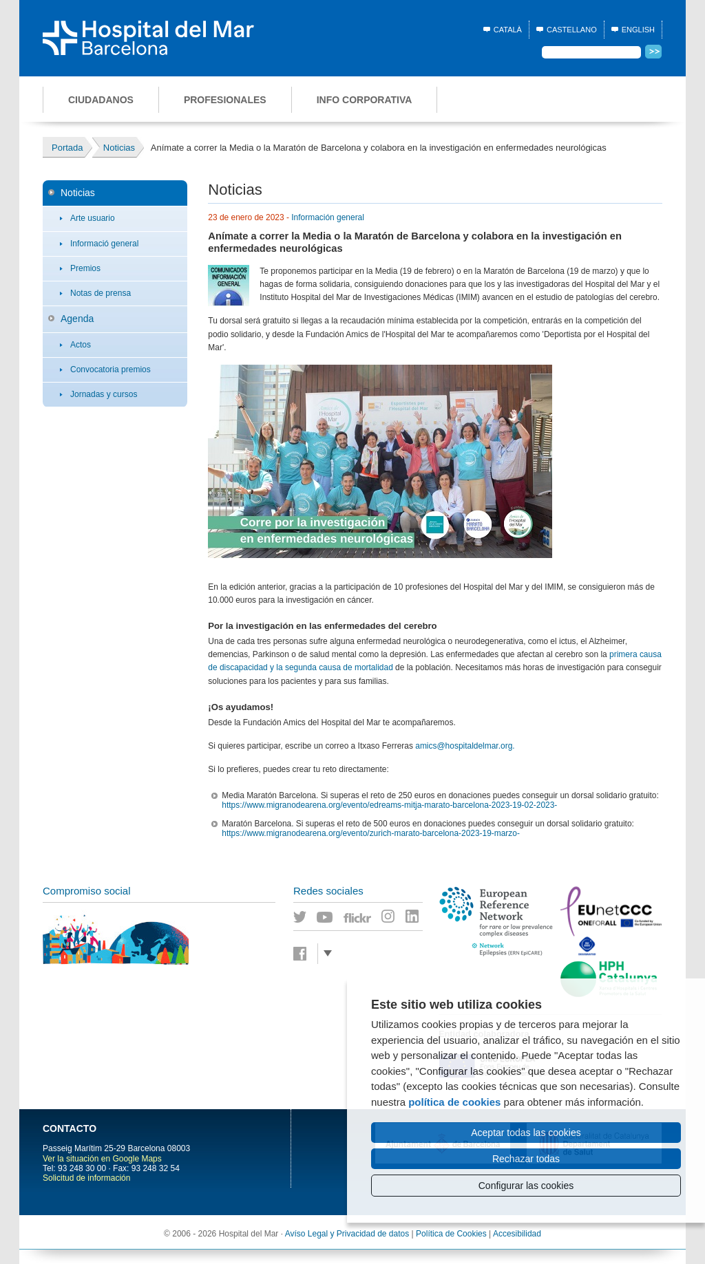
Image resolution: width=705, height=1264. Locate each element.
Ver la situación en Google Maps (102, 1159)
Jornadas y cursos (103, 394)
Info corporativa (364, 99)
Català (508, 29)
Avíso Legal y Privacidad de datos (347, 1234)
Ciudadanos (101, 99)
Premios (85, 268)
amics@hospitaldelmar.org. (464, 746)
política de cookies (454, 1102)
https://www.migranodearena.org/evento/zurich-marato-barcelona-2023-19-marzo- (371, 833)
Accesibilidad (517, 1234)
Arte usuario (92, 218)
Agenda (77, 318)
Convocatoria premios (110, 369)
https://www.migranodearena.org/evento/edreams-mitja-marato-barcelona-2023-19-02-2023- (389, 805)
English (638, 29)
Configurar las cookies (526, 1185)
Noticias (78, 192)
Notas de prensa (100, 293)
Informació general (104, 243)
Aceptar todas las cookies (526, 1132)
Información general (327, 217)
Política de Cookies (451, 1234)
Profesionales (225, 99)
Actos (80, 345)
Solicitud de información (86, 1178)
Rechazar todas (526, 1158)
